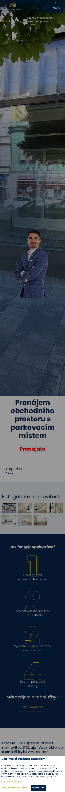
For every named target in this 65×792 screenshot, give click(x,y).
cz (39, 8)
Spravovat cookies (11, 781)
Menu (54, 8)
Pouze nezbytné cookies (15, 787)
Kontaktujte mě (32, 707)
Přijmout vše (38, 787)
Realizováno (16, 21)
